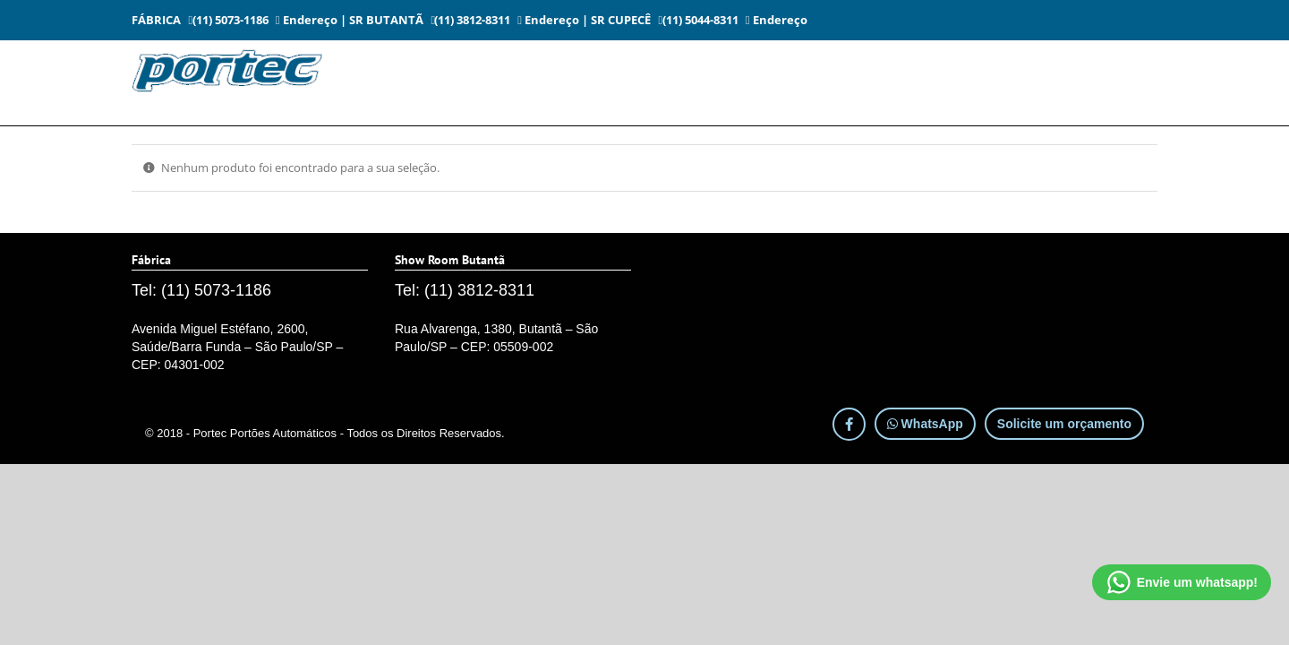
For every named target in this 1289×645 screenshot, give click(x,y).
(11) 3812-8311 (471, 20)
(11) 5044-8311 (698, 20)
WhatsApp (925, 424)
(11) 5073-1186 (228, 20)
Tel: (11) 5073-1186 (201, 290)
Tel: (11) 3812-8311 (464, 290)
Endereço (306, 20)
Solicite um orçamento (1064, 424)
